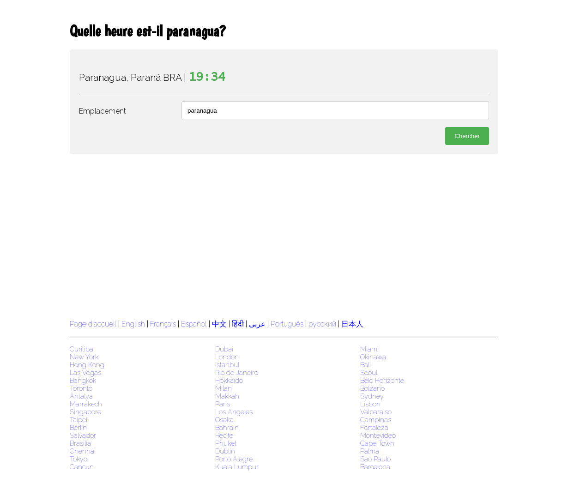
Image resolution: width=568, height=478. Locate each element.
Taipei (78, 420)
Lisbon (370, 404)
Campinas (375, 420)
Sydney (372, 396)
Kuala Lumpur (237, 467)
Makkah (227, 396)
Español (195, 324)
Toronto (81, 388)
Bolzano (372, 388)
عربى (257, 324)
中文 (219, 324)
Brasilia (80, 443)
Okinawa (373, 357)
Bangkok (83, 380)
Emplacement (102, 111)
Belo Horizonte (382, 380)
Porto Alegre (234, 459)
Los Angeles (234, 412)
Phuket (225, 443)
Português (287, 324)
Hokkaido (229, 380)
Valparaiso (376, 412)
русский (322, 324)
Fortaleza (374, 427)
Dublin (225, 451)
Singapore (85, 412)
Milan (223, 388)
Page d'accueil (93, 324)
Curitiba (81, 349)
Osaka (224, 420)
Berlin (78, 427)
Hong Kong (87, 365)
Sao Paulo (375, 459)
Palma (369, 451)
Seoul (368, 372)
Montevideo (378, 435)
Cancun (82, 467)
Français (163, 324)
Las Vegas (85, 372)
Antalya (81, 396)
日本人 (352, 324)
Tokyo (78, 459)
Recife (224, 435)
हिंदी (238, 324)
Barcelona (375, 467)
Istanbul (227, 365)
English (133, 324)
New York (84, 357)
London (227, 357)
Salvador (83, 435)
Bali (365, 365)
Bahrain (227, 427)
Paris (222, 404)
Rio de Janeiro (236, 372)
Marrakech (86, 404)
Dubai (224, 349)
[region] (284, 235)
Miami (369, 349)
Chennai (83, 451)
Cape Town (377, 443)
